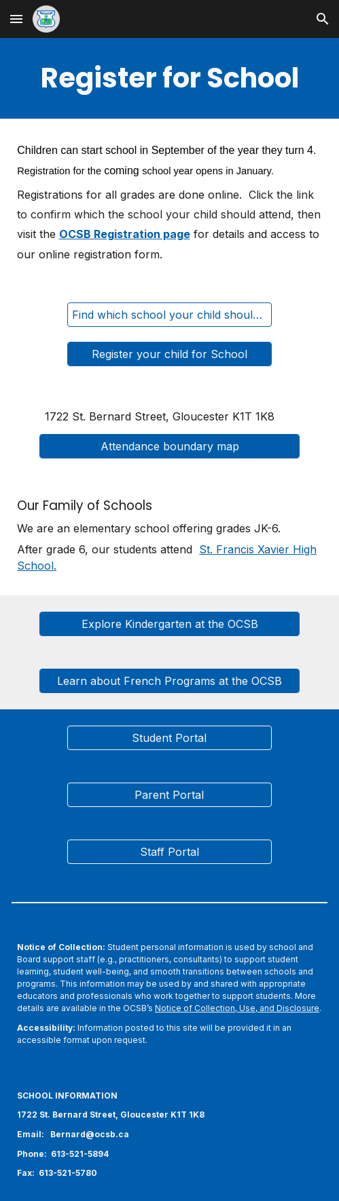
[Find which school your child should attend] (170, 314)
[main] (169, 78)
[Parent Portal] (170, 794)
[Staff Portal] (170, 851)
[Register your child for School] (170, 354)
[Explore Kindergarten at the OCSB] (169, 624)
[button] (16, 18)
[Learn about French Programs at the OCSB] (169, 680)
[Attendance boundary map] (169, 446)
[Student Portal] (170, 737)
